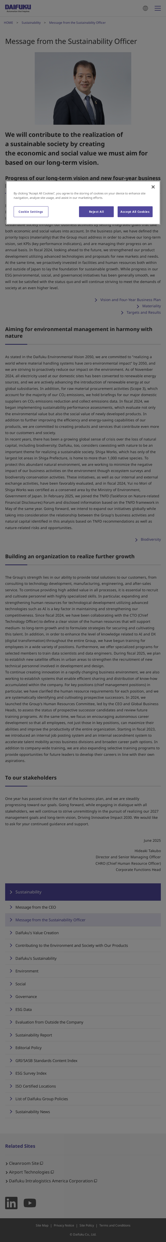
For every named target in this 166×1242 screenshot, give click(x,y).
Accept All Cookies (135, 212)
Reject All (96, 212)
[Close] (153, 186)
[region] (83, 202)
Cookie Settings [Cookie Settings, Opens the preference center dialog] (31, 212)
